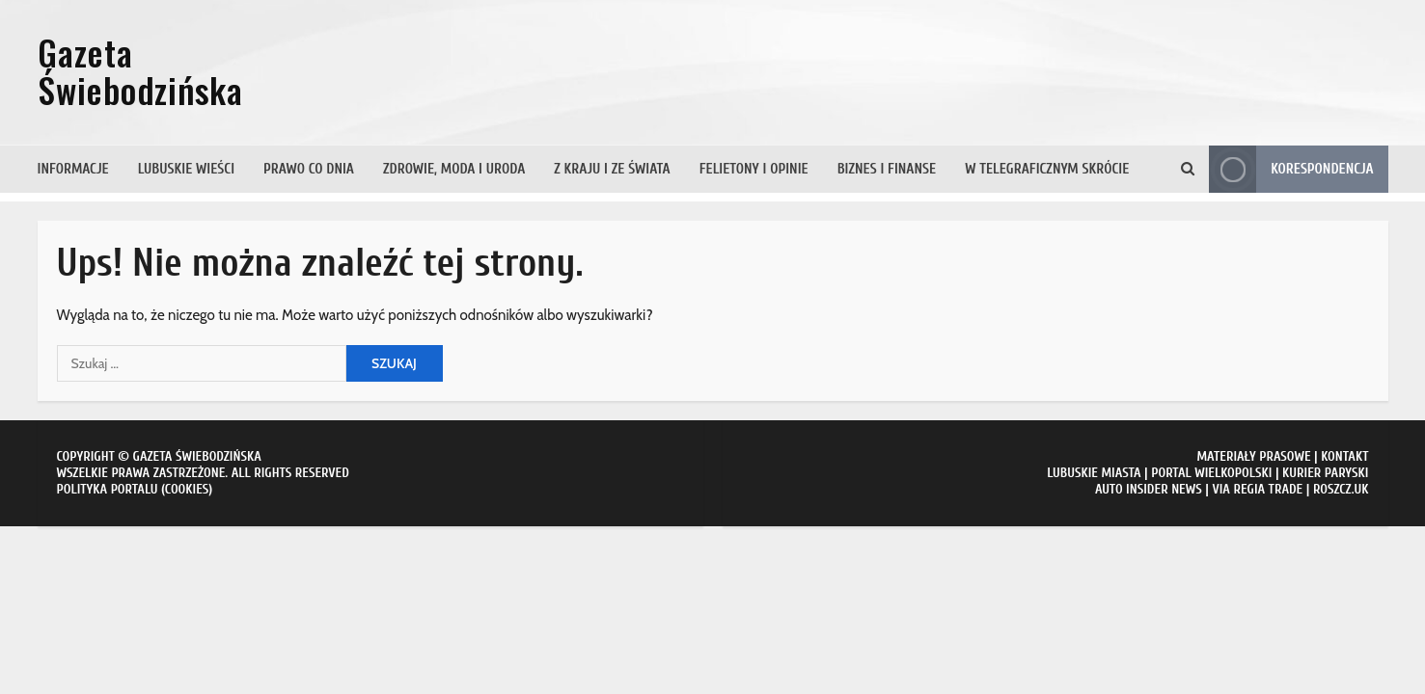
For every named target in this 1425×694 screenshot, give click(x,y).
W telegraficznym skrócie (1047, 169)
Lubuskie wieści (186, 169)
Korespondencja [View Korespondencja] (1291, 169)
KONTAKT (1344, 456)
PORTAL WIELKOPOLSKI (1211, 473)
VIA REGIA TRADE (1257, 489)
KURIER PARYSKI (1325, 473)
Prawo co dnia (308, 169)
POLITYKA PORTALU (107, 489)
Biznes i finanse (886, 169)
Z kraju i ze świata (612, 169)
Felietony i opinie (753, 169)
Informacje (73, 169)
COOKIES (187, 489)
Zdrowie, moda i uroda (454, 169)
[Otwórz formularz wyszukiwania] (1187, 169)
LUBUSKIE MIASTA (1093, 473)
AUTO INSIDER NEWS (1148, 489)
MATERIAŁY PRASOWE (1253, 456)
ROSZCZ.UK (1341, 489)
